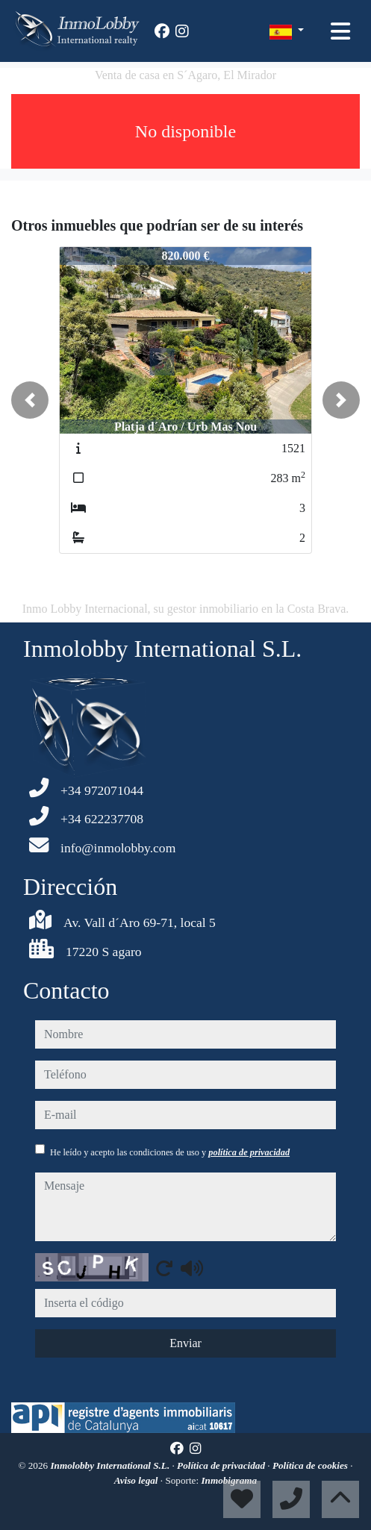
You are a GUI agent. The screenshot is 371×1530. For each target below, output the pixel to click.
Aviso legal (137, 1480)
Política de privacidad (222, 1465)
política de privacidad (249, 1152)
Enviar (185, 1343)
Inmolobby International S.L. (111, 1465)
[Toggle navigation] (340, 31)
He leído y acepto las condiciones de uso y (170, 1152)
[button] (30, 400)
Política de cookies (311, 1465)
